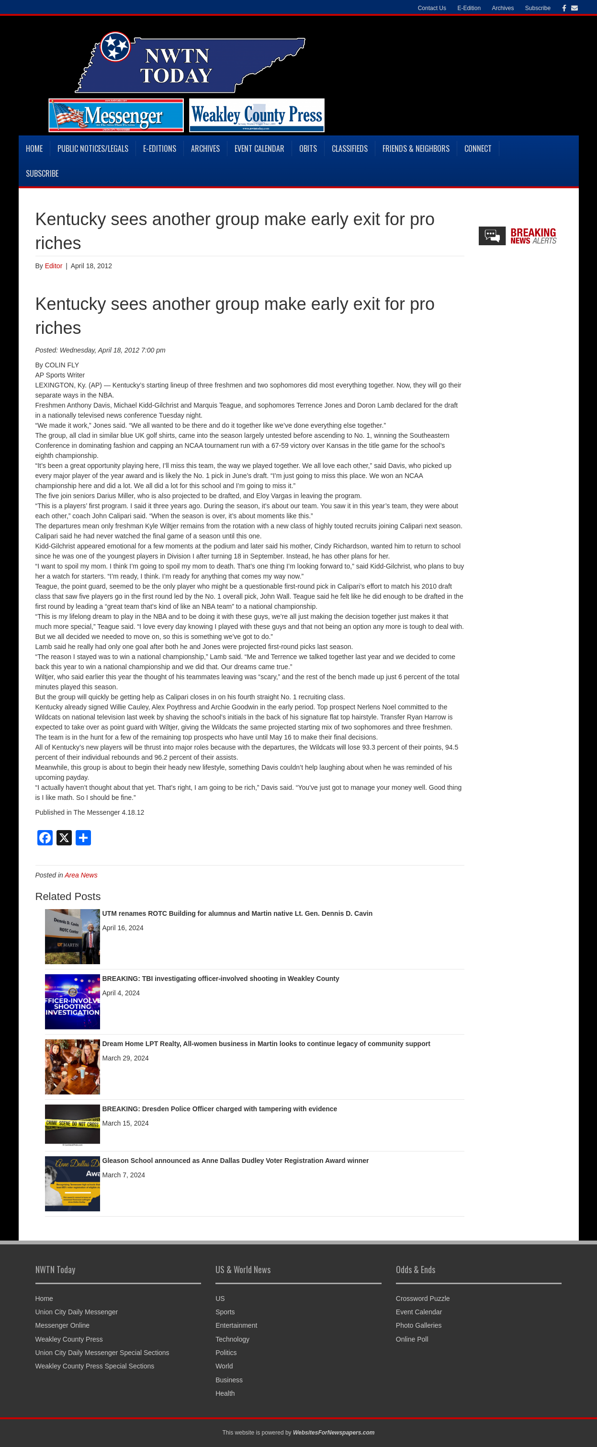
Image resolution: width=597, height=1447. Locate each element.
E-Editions (159, 148)
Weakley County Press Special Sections (95, 1366)
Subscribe (538, 8)
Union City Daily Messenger (76, 1312)
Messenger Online (62, 1325)
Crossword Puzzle (423, 1298)
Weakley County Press (69, 1339)
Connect (478, 148)
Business (229, 1380)
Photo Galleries (419, 1325)
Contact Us (432, 8)
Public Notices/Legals (92, 148)
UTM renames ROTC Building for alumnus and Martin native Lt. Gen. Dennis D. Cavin (237, 913)
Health (225, 1393)
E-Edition (469, 8)
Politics (226, 1352)
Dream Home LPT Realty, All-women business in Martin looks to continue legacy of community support (266, 1044)
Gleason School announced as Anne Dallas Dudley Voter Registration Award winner (235, 1160)
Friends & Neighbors (416, 148)
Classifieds (350, 148)
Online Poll (412, 1339)
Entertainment (236, 1325)
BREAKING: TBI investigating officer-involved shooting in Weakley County (220, 978)
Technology (232, 1339)
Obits (308, 148)
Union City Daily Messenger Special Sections (102, 1352)
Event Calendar (259, 148)
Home (34, 148)
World (224, 1366)
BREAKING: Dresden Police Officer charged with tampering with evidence (220, 1109)
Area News (81, 875)
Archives (503, 8)
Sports (225, 1312)
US (220, 1298)
